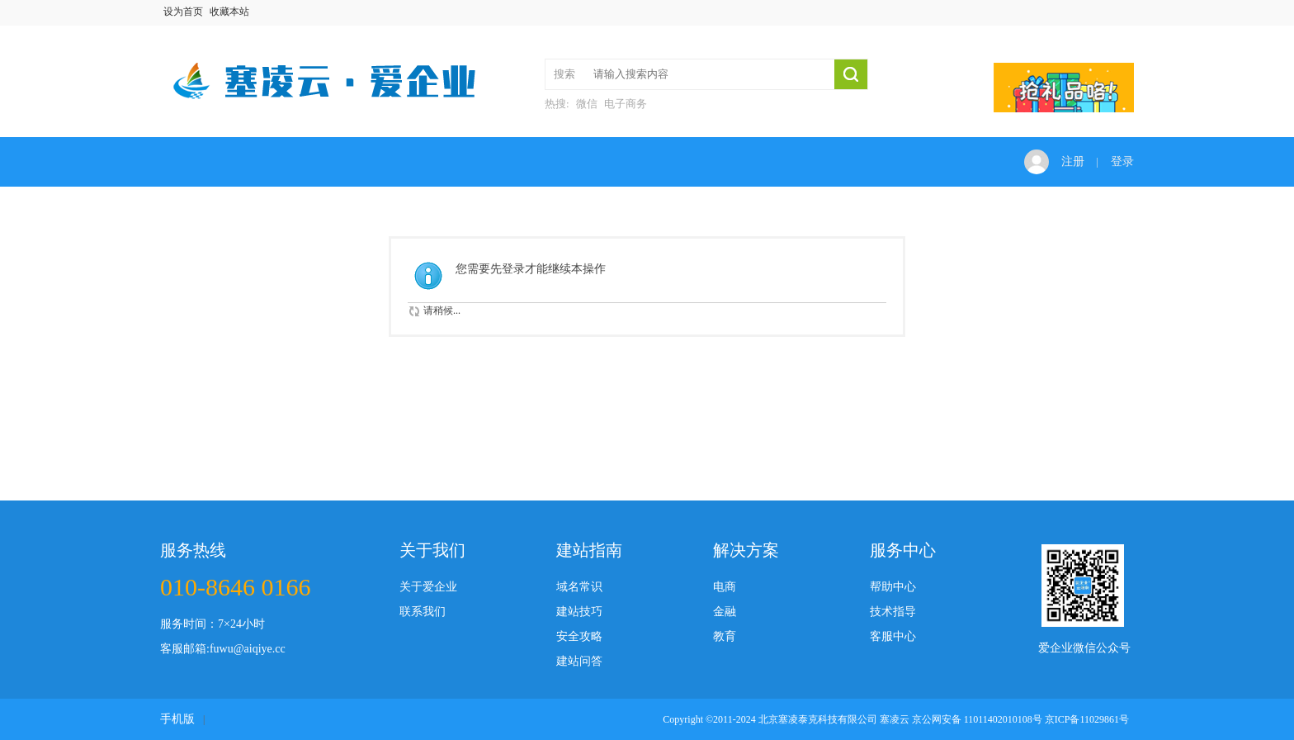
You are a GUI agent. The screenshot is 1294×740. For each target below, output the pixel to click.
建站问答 (579, 661)
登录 (1122, 161)
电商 (724, 587)
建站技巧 (579, 611)
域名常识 (579, 587)
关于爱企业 (428, 587)
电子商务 (625, 103)
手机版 (177, 719)
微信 (586, 103)
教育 (724, 636)
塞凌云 (894, 719)
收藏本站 (229, 11)
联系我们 (422, 611)
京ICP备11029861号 (1087, 719)
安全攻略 (579, 636)
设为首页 (183, 11)
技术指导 (893, 611)
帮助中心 (893, 587)
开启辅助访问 (1130, 11)
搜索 (564, 74)
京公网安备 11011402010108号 (977, 719)
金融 (724, 611)
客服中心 (893, 636)
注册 (1072, 161)
